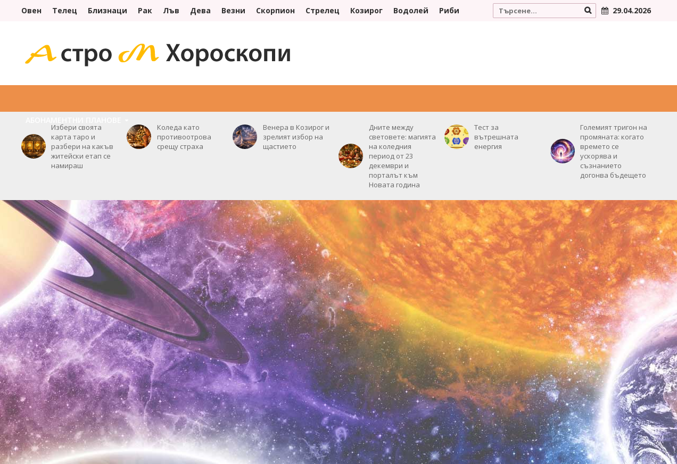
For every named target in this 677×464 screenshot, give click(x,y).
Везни (233, 10)
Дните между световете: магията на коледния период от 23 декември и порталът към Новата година (402, 155)
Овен (31, 10)
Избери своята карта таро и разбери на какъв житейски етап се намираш (82, 146)
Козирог (366, 10)
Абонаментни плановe (73, 120)
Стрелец (323, 10)
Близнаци (107, 10)
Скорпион (275, 10)
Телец (64, 10)
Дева (200, 10)
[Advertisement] (338, 285)
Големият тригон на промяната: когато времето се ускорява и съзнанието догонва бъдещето (613, 151)
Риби (449, 10)
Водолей (410, 10)
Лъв (171, 10)
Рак (145, 10)
